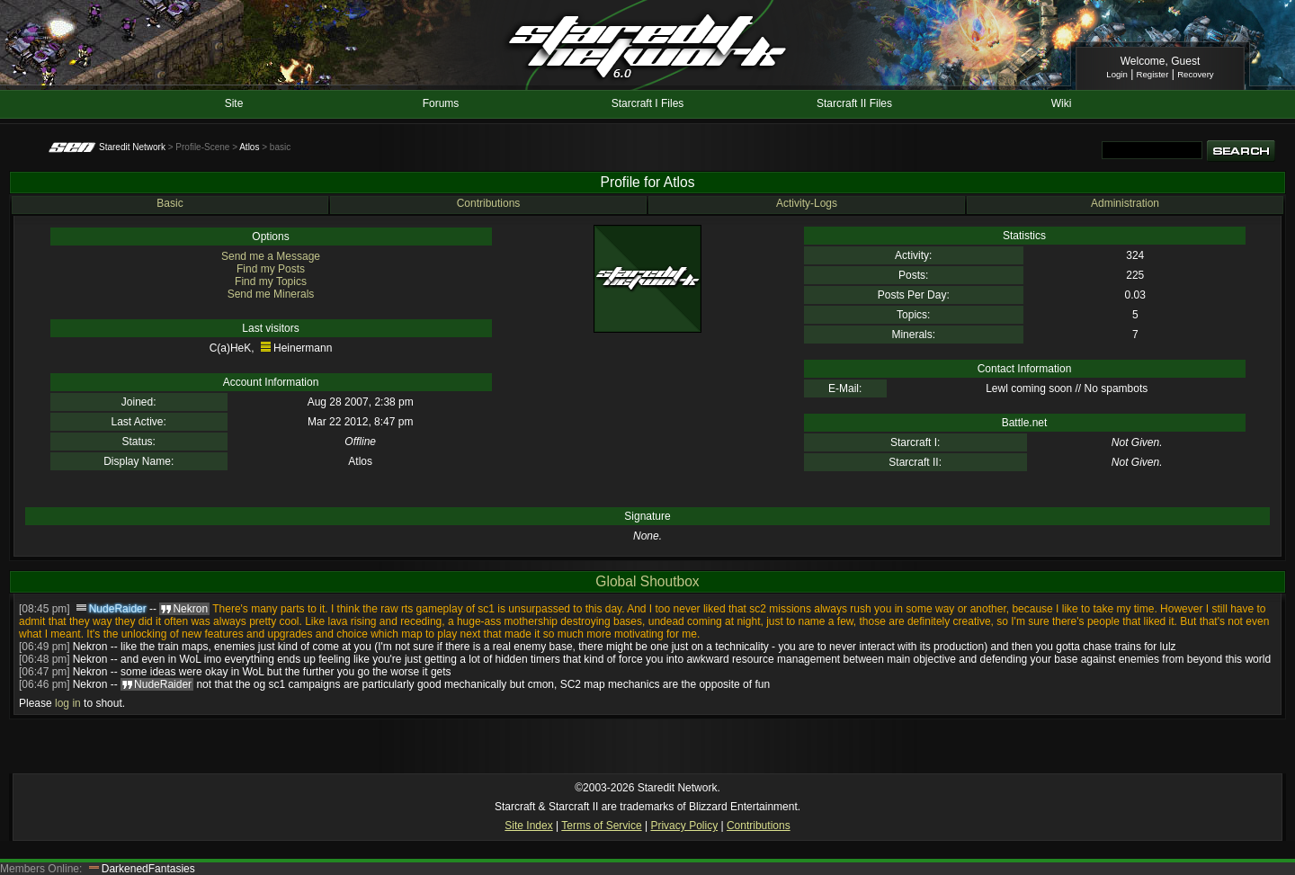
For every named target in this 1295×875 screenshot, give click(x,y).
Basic (169, 203)
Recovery (1195, 74)
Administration (1125, 203)
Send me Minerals (271, 294)
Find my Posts (271, 269)
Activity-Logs (806, 203)
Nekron (90, 646)
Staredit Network (132, 147)
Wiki (1061, 103)
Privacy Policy (684, 825)
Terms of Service (601, 825)
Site (234, 103)
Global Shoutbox (647, 581)
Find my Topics (271, 281)
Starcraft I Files (648, 103)
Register (1153, 74)
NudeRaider (118, 609)
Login (1116, 74)
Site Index (528, 825)
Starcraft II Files (854, 103)
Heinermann (302, 348)
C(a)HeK (231, 348)
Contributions (489, 203)
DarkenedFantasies (148, 868)
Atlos (249, 147)
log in (68, 703)
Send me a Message (270, 256)
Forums (441, 103)
